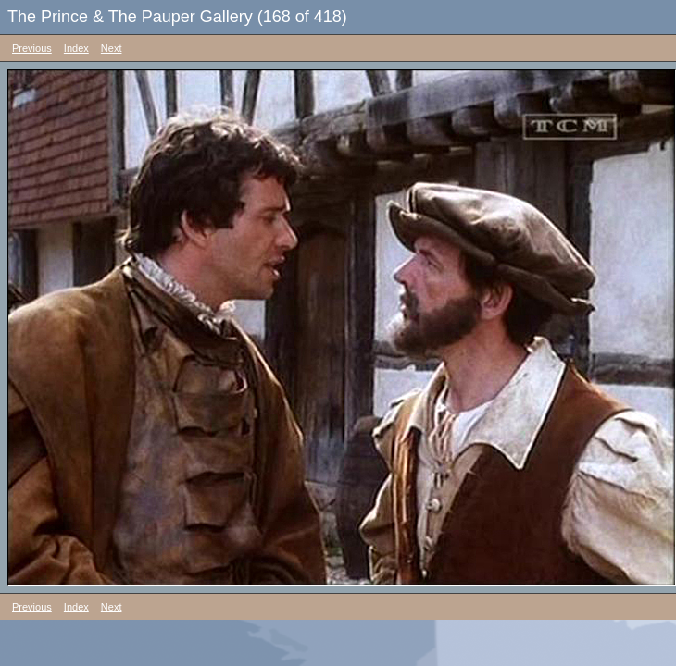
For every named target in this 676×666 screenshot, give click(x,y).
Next (111, 48)
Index (76, 48)
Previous (32, 48)
